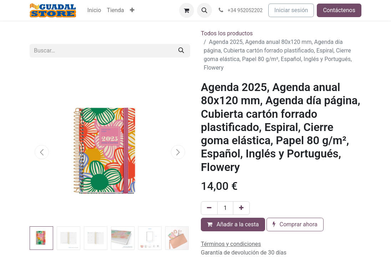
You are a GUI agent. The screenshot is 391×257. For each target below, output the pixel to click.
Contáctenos (339, 10)
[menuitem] (94, 10)
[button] (204, 10)
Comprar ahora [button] (295, 224)
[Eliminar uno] (209, 208)
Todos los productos (227, 33)
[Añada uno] (241, 208)
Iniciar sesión (291, 10)
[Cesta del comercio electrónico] (186, 10)
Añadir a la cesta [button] (233, 224)
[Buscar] (181, 50)
